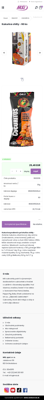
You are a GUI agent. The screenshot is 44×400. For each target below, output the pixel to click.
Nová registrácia (36, 2)
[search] (36, 7)
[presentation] (4, 52)
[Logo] (22, 8)
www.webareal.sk (31, 398)
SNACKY (15, 18)
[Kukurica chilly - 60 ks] (22, 49)
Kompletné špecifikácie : (16, 224)
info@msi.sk (14, 375)
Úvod (6, 18)
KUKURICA (25, 18)
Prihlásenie (23, 2)
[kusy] (16, 171)
